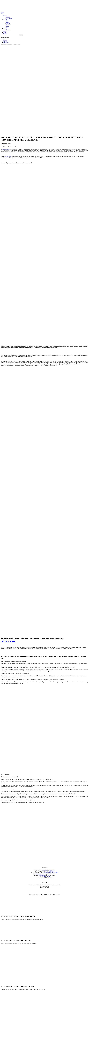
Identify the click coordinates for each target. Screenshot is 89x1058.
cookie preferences (5, 37)
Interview (8, 24)
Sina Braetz (51, 871)
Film (7, 27)
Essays (7, 22)
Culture (8, 23)
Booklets (8, 29)
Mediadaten (6, 42)
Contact (5, 40)
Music (7, 26)
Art (7, 20)
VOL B (5, 19)
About (4, 32)
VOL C (5, 28)
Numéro (2, 12)
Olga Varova (52, 870)
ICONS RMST (8, 156)
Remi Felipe (47, 876)
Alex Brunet (45, 870)
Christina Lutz (42, 875)
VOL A (5, 15)
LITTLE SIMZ (8, 641)
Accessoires (9, 18)
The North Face (6, 149)
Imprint (5, 41)
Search (5, 33)
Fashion (8, 17)
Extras (4, 31)
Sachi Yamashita (40, 874)
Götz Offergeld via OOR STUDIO (50, 872)
